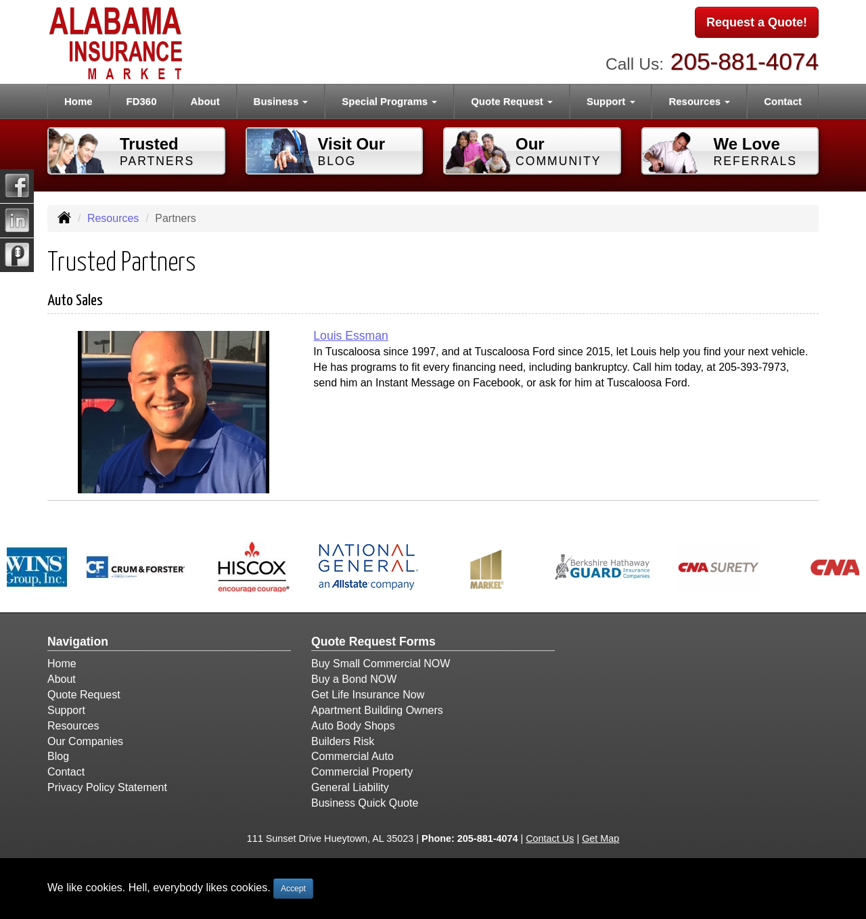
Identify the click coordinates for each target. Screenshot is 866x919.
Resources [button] (699, 101)
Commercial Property (362, 772)
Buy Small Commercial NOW (380, 663)
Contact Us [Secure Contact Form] (550, 838)
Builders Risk (342, 741)
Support (66, 710)
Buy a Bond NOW (353, 679)
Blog (58, 756)
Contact (783, 101)
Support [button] (611, 101)
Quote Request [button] (512, 101)
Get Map (600, 838)
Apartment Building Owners (377, 710)
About (204, 101)
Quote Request (83, 694)
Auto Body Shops (353, 726)
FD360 (142, 101)
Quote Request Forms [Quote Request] (373, 641)
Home (78, 101)
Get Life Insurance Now (367, 694)
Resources (113, 218)
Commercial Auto (352, 756)
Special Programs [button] (389, 101)
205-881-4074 (744, 61)
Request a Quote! (756, 22)
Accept (293, 888)
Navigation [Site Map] (77, 641)
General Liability (350, 787)
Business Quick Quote (364, 803)
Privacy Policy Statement (107, 787)
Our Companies (85, 741)
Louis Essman (350, 335)
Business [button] (281, 101)
